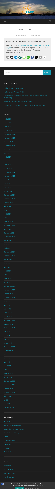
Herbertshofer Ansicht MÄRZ (13, 92)
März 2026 (7, 123)
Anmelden (7, 466)
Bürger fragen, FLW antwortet (14, 429)
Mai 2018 (7, 336)
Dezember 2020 (9, 252)
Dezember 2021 (9, 233)
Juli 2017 (6, 355)
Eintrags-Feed (8, 469)
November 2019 (9, 290)
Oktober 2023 (8, 203)
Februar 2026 (8, 127)
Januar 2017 (8, 377)
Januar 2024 (8, 191)
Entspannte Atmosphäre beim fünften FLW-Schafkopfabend (24, 105)
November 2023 (9, 199)
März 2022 (7, 229)
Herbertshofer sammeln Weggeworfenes (18, 101)
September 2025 (9, 146)
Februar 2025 (8, 165)
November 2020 (9, 256)
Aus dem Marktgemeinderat (13, 425)
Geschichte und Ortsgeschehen (14, 433)
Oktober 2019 (8, 294)
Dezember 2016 (9, 381)
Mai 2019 (7, 305)
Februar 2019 (8, 313)
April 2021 (7, 248)
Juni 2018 (7, 332)
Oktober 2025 (8, 142)
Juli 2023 (6, 210)
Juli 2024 (6, 180)
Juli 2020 (6, 263)
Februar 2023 (8, 222)
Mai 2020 (7, 267)
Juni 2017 (7, 358)
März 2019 (7, 309)
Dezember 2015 (9, 408)
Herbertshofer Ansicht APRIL (13, 88)
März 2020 (7, 275)
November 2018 (9, 320)
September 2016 (9, 393)
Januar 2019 (8, 317)
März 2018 (7, 339)
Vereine (6, 448)
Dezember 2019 (9, 286)
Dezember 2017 (9, 347)
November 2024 (9, 176)
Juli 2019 (6, 301)
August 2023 (8, 206)
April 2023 (7, 214)
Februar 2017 (8, 374)
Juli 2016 (6, 400)
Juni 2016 (7, 404)
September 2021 (9, 237)
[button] (7, 57)
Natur (6, 437)
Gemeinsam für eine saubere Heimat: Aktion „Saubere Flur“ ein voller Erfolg (25, 97)
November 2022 (9, 225)
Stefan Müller (35, 35)
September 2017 (9, 351)
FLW (26, 485)
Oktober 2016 (8, 389)
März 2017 (7, 370)
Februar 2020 (8, 279)
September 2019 (9, 298)
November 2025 (9, 138)
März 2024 (7, 187)
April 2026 (7, 119)
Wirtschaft (7, 452)
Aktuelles (7, 421)
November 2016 (9, 385)
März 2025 (7, 161)
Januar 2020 (8, 282)
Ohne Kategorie (9, 440)
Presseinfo (7, 444)
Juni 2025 (7, 149)
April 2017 (7, 366)
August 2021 (8, 241)
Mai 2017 (7, 362)
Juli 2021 (6, 244)
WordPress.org (9, 477)
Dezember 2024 (9, 172)
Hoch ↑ (32, 485)
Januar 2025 (8, 168)
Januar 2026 (8, 130)
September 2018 (9, 328)
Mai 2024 (7, 184)
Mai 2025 (7, 153)
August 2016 (8, 396)
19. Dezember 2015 (21, 35)
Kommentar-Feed (10, 473)
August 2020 (8, 260)
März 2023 (7, 218)
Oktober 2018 (8, 324)
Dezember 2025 (9, 134)
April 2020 (7, 271)
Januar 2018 (8, 343)
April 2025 (7, 157)
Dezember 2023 (9, 195)
